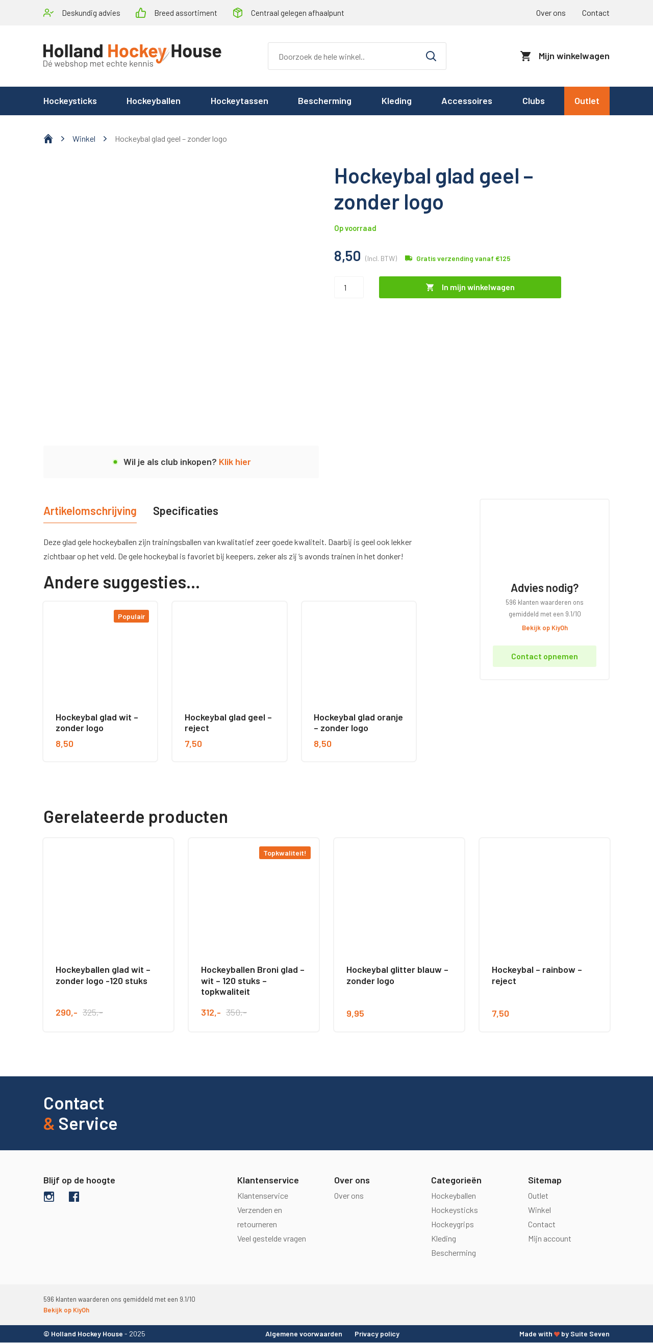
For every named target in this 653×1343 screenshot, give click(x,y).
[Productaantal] (349, 287)
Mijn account (549, 1238)
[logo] (132, 56)
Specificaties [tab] (187, 510)
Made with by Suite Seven (564, 1333)
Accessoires (466, 101)
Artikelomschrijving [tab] (90, 510)
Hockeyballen (154, 101)
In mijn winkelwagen (478, 287)
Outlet (586, 101)
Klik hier (235, 462)
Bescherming (324, 101)
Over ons (551, 12)
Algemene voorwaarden (303, 1333)
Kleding (397, 101)
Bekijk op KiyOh (545, 628)
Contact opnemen (544, 656)
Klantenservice (262, 1195)
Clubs (533, 101)
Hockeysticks (70, 101)
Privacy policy (377, 1333)
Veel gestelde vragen (271, 1238)
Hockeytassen (239, 101)
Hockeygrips (452, 1224)
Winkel (83, 139)
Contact (596, 12)
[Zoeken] (357, 56)
